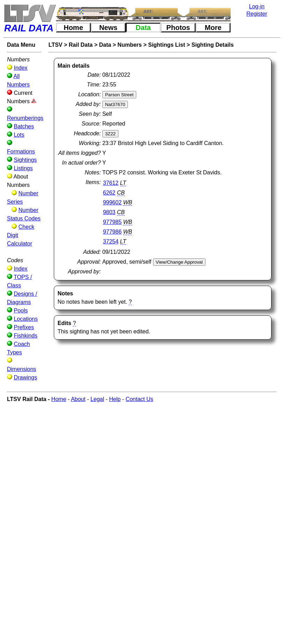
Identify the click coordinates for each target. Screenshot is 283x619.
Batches (24, 126)
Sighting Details (212, 45)
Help (115, 399)
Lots (19, 135)
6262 (109, 193)
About (78, 399)
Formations (21, 151)
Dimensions (21, 369)
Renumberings (25, 118)
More (213, 27)
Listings (23, 168)
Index (20, 68)
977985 (112, 222)
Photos (178, 27)
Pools (21, 311)
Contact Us (139, 399)
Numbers (129, 45)
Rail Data (81, 45)
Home (73, 27)
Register (256, 14)
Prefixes (24, 327)
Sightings (25, 160)
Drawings (25, 377)
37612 (111, 183)
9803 (109, 212)
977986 (112, 232)
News (108, 27)
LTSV (56, 45)
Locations (26, 319)
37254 (111, 241)
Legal (97, 399)
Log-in (256, 6)
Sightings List (166, 45)
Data (143, 27)
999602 (112, 202)
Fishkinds (25, 336)
